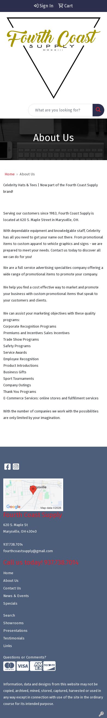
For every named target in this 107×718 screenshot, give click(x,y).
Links (7, 646)
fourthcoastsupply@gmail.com (28, 551)
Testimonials (14, 638)
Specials (10, 603)
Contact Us (12, 588)
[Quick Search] (60, 110)
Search (9, 615)
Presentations (15, 631)
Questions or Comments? (24, 657)
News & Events (16, 596)
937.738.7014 (13, 544)
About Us (11, 581)
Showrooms (13, 623)
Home (10, 174)
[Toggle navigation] (8, 110)
